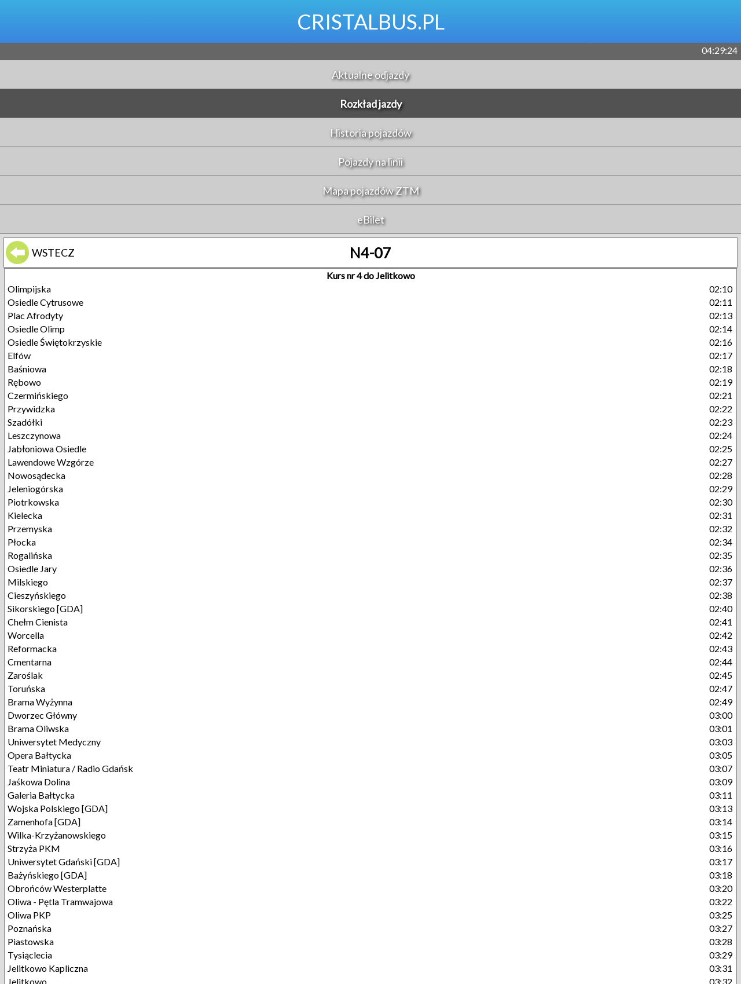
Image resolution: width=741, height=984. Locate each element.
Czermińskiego (38, 395)
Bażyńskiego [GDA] (47, 874)
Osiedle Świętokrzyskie (55, 341)
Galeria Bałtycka (41, 794)
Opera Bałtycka (39, 754)
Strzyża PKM (34, 848)
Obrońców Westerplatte (57, 888)
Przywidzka (31, 408)
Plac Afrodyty (35, 315)
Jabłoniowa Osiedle (47, 448)
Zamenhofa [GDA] (44, 821)
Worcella (26, 635)
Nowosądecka (36, 475)
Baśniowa (27, 368)
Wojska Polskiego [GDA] (58, 808)
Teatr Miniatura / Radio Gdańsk (70, 768)
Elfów (19, 355)
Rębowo (24, 381)
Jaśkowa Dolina (39, 781)
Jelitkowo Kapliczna (48, 968)
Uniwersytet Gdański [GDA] (64, 861)
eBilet (370, 219)
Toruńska (26, 688)
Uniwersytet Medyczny (54, 741)
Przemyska (30, 528)
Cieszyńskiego (37, 595)
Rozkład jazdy (371, 103)
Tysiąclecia (30, 954)
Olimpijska (29, 288)
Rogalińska (30, 555)
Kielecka (25, 515)
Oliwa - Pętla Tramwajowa (60, 901)
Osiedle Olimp (36, 328)
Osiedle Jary (32, 568)
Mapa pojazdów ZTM (370, 190)
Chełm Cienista (38, 621)
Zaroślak (25, 675)
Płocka (22, 541)
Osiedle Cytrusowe (45, 302)
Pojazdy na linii (370, 161)
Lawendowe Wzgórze (51, 461)
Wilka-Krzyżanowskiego (57, 834)
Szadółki (25, 421)
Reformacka (32, 648)
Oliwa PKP (29, 914)
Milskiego (28, 581)
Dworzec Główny (42, 714)
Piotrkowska (33, 501)
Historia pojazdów (371, 132)
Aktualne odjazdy (370, 74)
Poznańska (30, 928)
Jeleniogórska (35, 488)
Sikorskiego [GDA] (45, 608)
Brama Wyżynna (40, 701)
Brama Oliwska (38, 728)
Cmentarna (30, 661)
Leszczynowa (34, 435)
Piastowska (31, 941)
